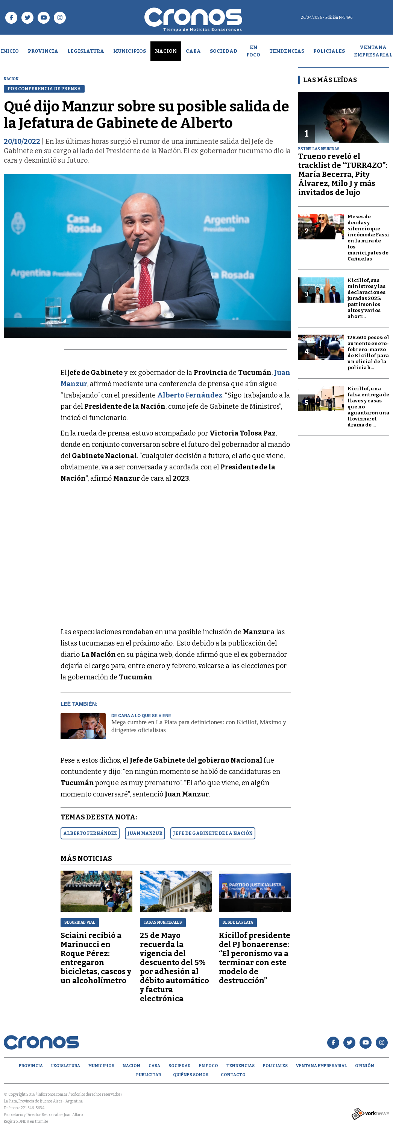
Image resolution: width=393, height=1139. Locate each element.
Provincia (43, 51)
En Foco (253, 51)
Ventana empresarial (321, 1065)
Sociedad (223, 51)
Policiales (329, 51)
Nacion (166, 51)
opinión (364, 1065)
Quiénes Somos (190, 1074)
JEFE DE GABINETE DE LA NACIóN (213, 833)
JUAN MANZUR (144, 833)
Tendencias (286, 51)
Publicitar (148, 1074)
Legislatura (85, 51)
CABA (193, 51)
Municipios (129, 51)
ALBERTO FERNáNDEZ (90, 833)
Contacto (233, 1074)
